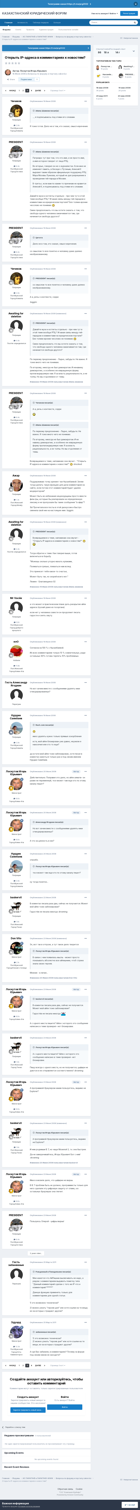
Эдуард (16, 1322)
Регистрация (129, 13)
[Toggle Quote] (34, 111)
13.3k (16, 1346)
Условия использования (29, 1506)
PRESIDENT (16, 142)
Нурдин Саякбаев (16, 717)
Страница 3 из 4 (57, 91)
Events (18, 29)
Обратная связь (65, 1489)
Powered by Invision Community (70, 1495)
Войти (65, 1407)
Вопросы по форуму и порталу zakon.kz (47, 74)
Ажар (16, 475)
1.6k (16, 921)
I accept (130, 1505)
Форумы (7, 29)
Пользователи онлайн (68, 29)
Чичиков (16, 101)
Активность (22, 22)
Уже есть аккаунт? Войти (104, 13)
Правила (30, 29)
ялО (16, 641)
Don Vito (16, 938)
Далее (38, 91)
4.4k (17, 340)
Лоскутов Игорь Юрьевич (33, 71)
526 (16, 622)
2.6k (17, 125)
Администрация (46, 29)
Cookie (79, 1489)
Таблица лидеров (41, 22)
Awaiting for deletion (15, 315)
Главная (8, 23)
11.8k (16, 666)
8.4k (17, 166)
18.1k (16, 798)
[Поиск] (103, 22)
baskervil (16, 897)
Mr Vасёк (16, 598)
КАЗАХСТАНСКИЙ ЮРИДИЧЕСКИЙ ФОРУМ (34, 13)
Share (11, 79)
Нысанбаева (108, 74)
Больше (57, 22)
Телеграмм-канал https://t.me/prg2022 (68, 4)
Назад (12, 91)
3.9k (17, 742)
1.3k (16, 500)
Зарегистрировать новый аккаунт (28, 1410)
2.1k (16, 962)
